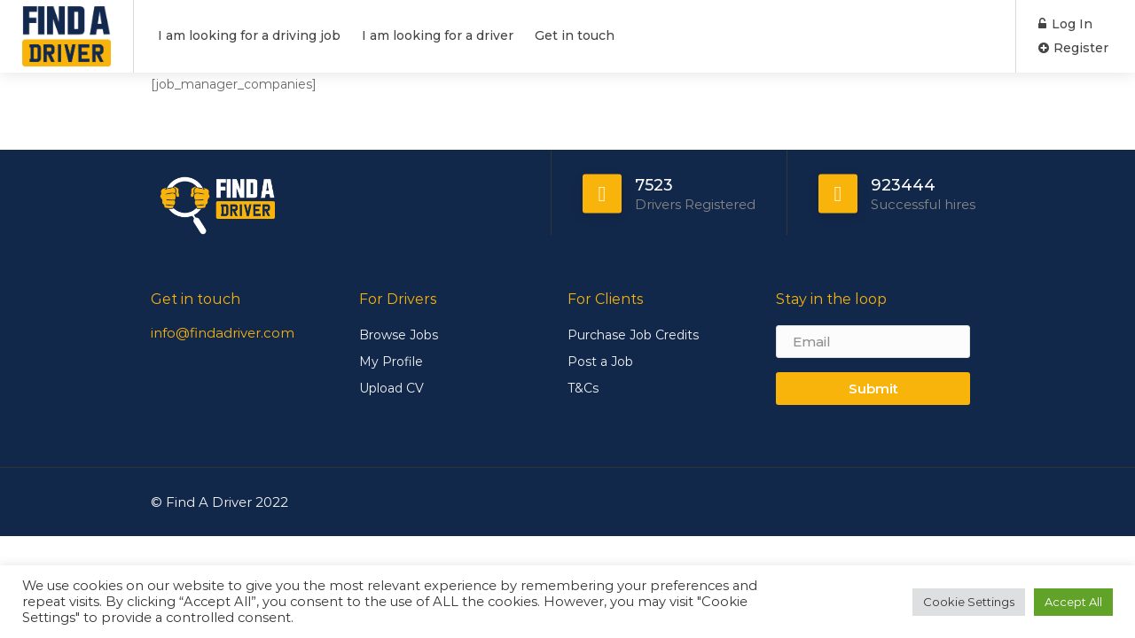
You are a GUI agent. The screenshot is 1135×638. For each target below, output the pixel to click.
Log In (1065, 24)
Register (1073, 48)
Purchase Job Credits (633, 335)
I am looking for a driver (437, 35)
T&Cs (583, 388)
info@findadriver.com (222, 332)
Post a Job (600, 362)
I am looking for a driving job (249, 35)
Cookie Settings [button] (968, 602)
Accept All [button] (1073, 602)
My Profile (391, 362)
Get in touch (574, 35)
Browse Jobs (398, 335)
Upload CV (391, 388)
